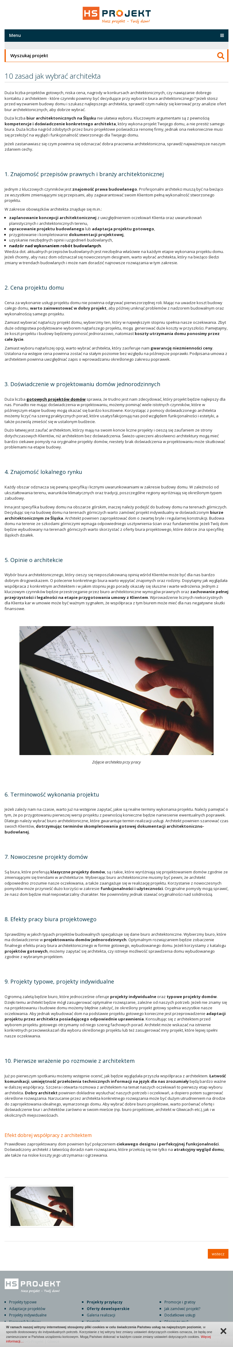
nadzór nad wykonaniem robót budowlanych (55, 245)
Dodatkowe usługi (179, 1315)
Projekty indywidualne (28, 1315)
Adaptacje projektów (27, 1308)
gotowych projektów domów (56, 399)
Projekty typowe (23, 1302)
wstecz (218, 1254)
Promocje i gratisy (179, 1302)
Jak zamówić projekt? (182, 1308)
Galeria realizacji (101, 1315)
